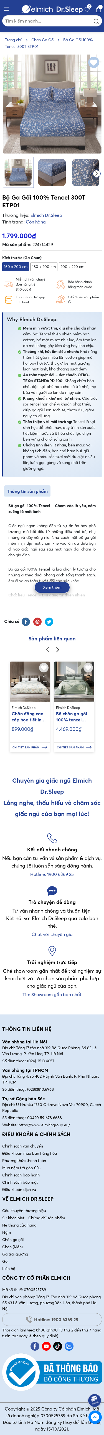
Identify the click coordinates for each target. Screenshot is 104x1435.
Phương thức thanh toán (24, 1160)
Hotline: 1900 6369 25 (52, 1319)
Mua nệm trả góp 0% (21, 1167)
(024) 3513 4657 (40, 1060)
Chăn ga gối (13, 1239)
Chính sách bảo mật (20, 1182)
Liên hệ (8, 1268)
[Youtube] (46, 1346)
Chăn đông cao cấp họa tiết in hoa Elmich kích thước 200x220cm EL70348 (28, 717)
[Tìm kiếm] (96, 20)
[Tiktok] (57, 1346)
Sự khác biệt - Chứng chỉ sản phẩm (33, 1217)
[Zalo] (69, 1346)
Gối (5, 1261)
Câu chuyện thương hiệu (24, 1210)
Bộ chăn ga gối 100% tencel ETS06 (71, 717)
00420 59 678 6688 (44, 1117)
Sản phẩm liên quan (52, 638)
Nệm (6, 1232)
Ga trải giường (15, 1254)
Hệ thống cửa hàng (19, 1225)
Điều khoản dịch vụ (19, 1189)
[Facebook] (35, 1346)
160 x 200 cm (15, 266)
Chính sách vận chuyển (22, 1146)
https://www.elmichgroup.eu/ (44, 1124)
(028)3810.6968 (40, 1089)
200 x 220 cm (72, 266)
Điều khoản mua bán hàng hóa (29, 1153)
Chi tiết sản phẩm (29, 747)
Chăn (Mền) (12, 1246)
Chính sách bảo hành (21, 1175)
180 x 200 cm (44, 266)
